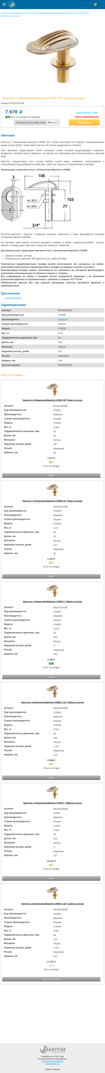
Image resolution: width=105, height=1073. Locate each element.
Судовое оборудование (52, 1061)
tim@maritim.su (52, 1064)
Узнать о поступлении (51, 979)
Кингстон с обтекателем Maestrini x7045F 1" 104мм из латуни (52, 602)
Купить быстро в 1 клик (86, 112)
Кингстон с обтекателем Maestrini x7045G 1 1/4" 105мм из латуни (52, 702)
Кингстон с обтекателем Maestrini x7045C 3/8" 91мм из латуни (52, 400)
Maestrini (62, 319)
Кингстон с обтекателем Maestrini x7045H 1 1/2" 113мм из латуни (52, 904)
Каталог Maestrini (13, 298)
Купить (84, 122)
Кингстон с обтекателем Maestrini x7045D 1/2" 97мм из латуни (52, 501)
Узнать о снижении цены (87, 117)
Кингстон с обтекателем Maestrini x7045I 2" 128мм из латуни (52, 803)
